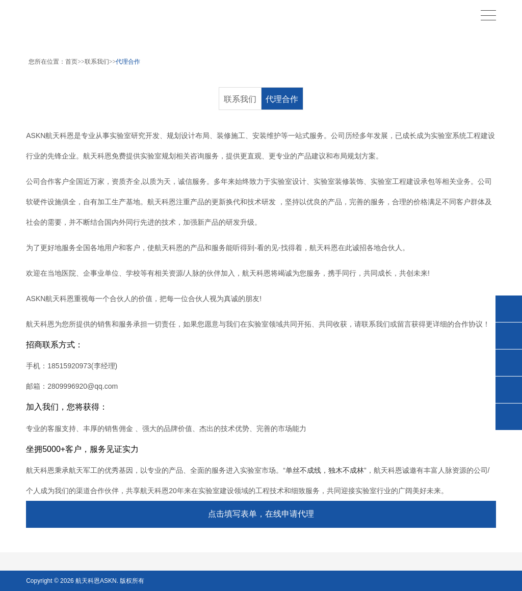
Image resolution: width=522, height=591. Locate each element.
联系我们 (97, 61)
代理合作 (128, 61)
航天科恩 (87, 580)
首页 (71, 61)
